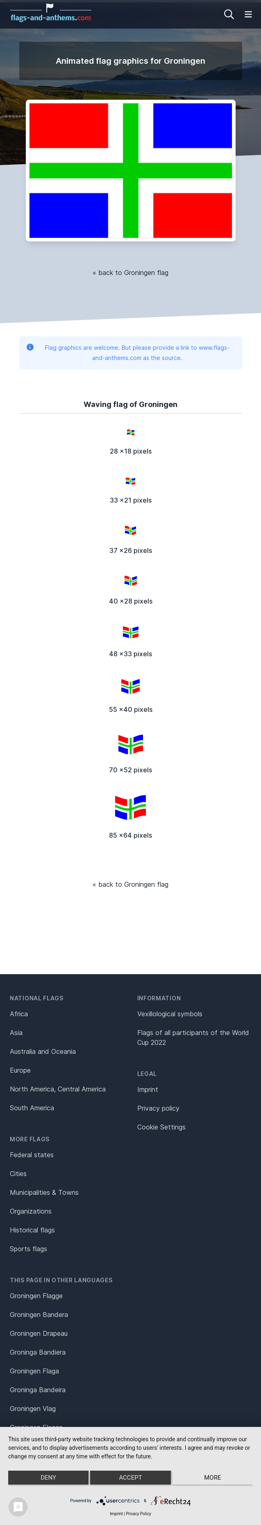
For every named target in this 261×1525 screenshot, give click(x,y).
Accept (130, 1477)
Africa (19, 1014)
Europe (20, 1070)
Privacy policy (158, 1108)
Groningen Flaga (34, 1371)
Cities (18, 1173)
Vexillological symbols (169, 1014)
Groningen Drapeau (39, 1333)
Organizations (31, 1211)
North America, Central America (58, 1089)
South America (32, 1108)
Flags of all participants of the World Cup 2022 (193, 1037)
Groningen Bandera (39, 1314)
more (212, 1477)
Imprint (147, 1089)
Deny (48, 1477)
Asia (16, 1033)
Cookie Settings (161, 1127)
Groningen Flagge (36, 1296)
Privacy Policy (138, 1514)
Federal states (32, 1155)
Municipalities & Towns (44, 1192)
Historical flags (32, 1230)
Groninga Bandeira (38, 1390)
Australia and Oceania (43, 1051)
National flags (37, 998)
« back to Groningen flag (130, 272)
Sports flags (28, 1249)
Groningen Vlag (33, 1408)
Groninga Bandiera (38, 1352)
